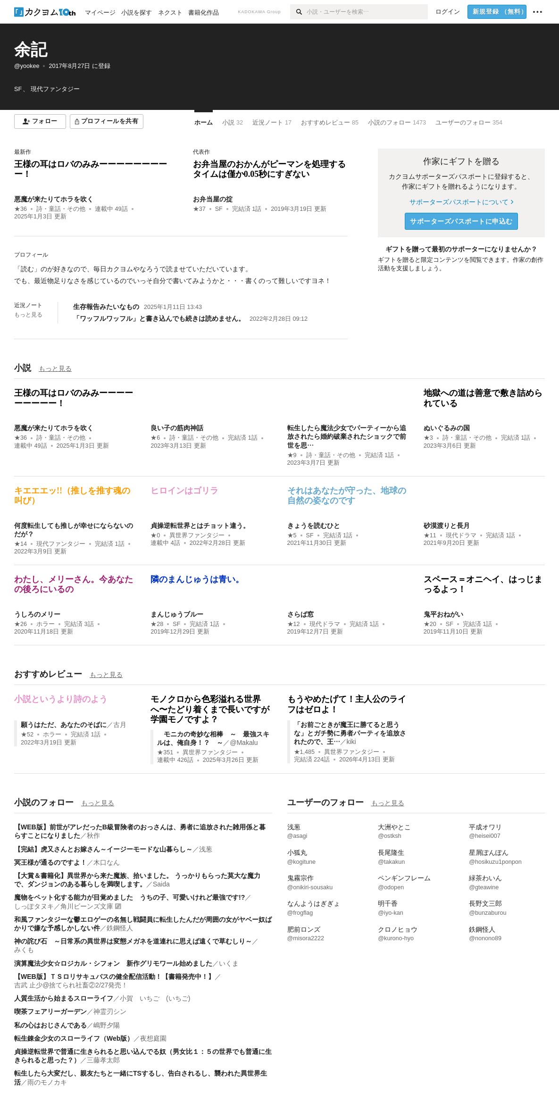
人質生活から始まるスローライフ (63, 998)
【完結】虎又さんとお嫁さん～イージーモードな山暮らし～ (103, 849)
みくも (24, 949)
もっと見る (28, 314)
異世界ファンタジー (197, 535)
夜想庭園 (153, 1038)
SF (219, 209)
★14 (20, 544)
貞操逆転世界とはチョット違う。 (200, 525)
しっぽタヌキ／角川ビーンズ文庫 (63, 906)
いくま (229, 963)
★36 (20, 209)
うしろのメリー (37, 614)
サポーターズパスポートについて (461, 202)
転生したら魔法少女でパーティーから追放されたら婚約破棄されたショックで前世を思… (346, 436)
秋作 (93, 835)
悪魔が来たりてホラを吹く (53, 199)
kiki (351, 741)
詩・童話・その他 (60, 209)
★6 (155, 437)
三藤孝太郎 (103, 1060)
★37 (199, 209)
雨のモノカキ (47, 1082)
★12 (293, 624)
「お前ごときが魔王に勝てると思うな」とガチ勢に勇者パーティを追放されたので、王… (350, 733)
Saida (161, 884)
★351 (165, 752)
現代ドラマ (461, 535)
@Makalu (244, 742)
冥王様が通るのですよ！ (50, 862)
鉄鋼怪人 (120, 928)
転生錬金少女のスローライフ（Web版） (73, 1038)
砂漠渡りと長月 (447, 525)
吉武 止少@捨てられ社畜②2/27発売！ (71, 985)
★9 (292, 455)
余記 (30, 49)
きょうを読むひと (313, 525)
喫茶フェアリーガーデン (50, 1011)
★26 (20, 624)
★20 (430, 624)
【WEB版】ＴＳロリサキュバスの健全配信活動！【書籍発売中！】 (114, 976)
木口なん (106, 862)
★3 (428, 437)
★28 (156, 624)
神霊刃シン (109, 1011)
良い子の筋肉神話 (176, 428)
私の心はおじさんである (50, 1025)
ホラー (45, 624)
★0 (155, 535)
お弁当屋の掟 (213, 199)
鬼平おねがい (443, 614)
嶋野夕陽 (106, 1025)
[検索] (298, 11)
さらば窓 (300, 614)
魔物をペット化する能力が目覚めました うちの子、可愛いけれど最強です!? (129, 897)
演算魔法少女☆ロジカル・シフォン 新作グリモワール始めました (113, 963)
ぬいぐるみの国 (447, 428)
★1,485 (304, 752)
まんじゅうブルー (176, 614)
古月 (119, 724)
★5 (292, 535)
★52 (27, 734)
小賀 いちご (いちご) (155, 998)
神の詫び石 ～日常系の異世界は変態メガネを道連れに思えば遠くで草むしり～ (133, 941)
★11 (430, 535)
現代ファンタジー (60, 544)
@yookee (26, 66)
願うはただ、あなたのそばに (64, 724)
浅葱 (205, 849)
